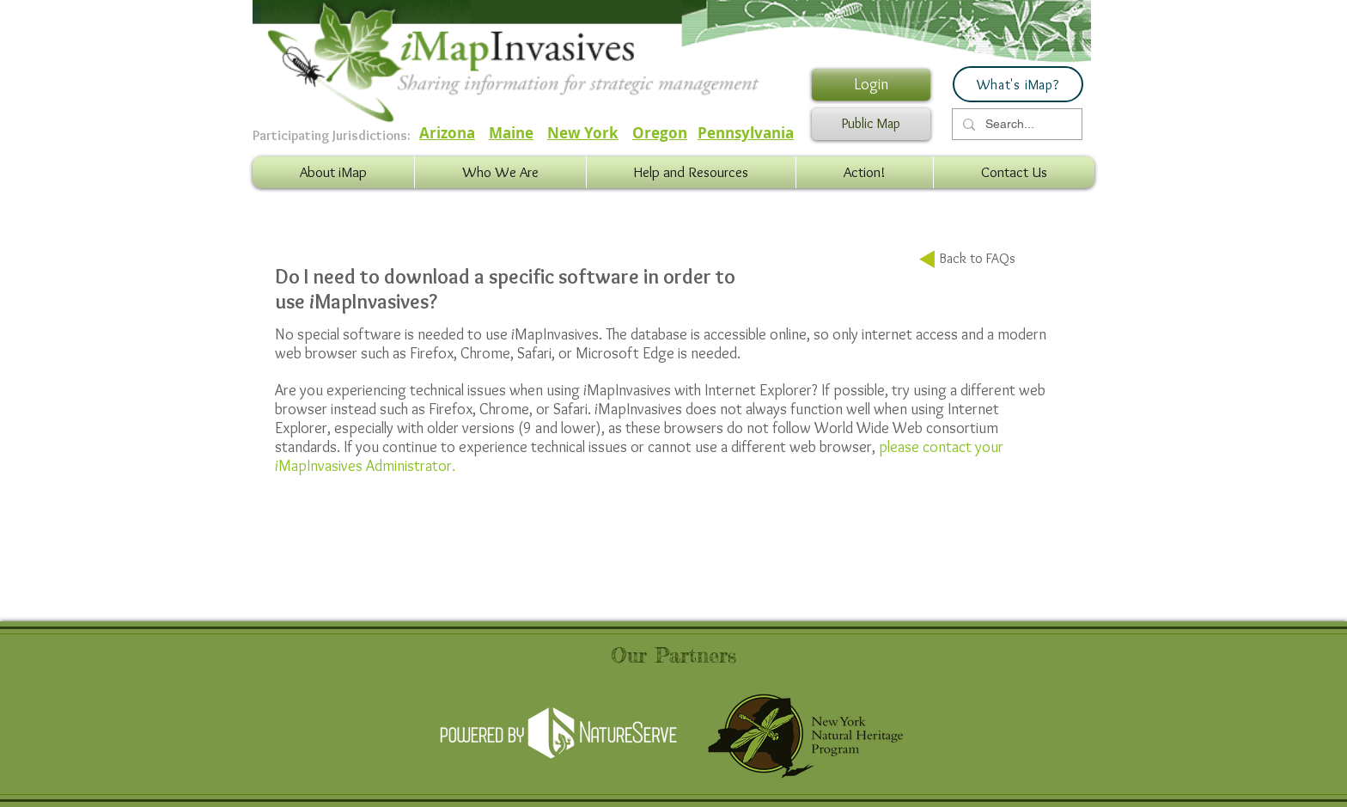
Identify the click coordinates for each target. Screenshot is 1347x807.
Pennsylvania (746, 133)
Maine (511, 133)
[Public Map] (871, 124)
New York (583, 133)
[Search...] (1015, 124)
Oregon (659, 133)
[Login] (871, 85)
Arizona (447, 133)
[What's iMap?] (1018, 84)
